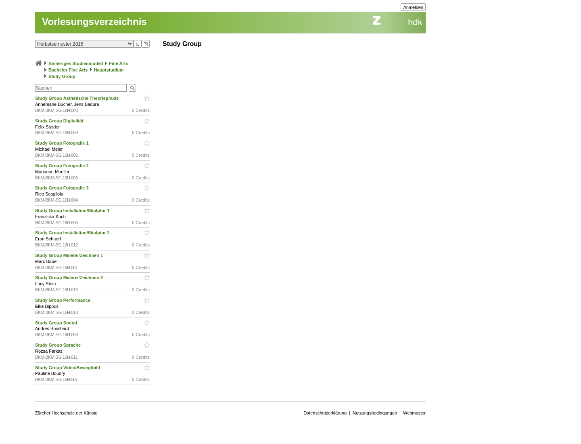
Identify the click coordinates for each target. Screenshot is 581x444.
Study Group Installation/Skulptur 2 (73, 232)
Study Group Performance (63, 300)
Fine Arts (118, 63)
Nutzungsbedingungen (375, 412)
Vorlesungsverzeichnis (94, 21)
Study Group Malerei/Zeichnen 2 (69, 277)
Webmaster (414, 412)
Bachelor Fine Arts (68, 69)
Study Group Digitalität (60, 120)
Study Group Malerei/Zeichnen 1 (69, 255)
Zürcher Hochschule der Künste (66, 412)
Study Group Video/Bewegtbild (68, 367)
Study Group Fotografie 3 (62, 187)
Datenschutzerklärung (325, 412)
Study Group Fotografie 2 (62, 165)
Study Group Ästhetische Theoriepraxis (77, 98)
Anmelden (413, 7)
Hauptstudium (109, 69)
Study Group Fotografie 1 (62, 143)
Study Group (61, 76)
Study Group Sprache (58, 345)
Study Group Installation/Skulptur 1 (73, 210)
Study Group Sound (56, 322)
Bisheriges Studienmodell (75, 63)
